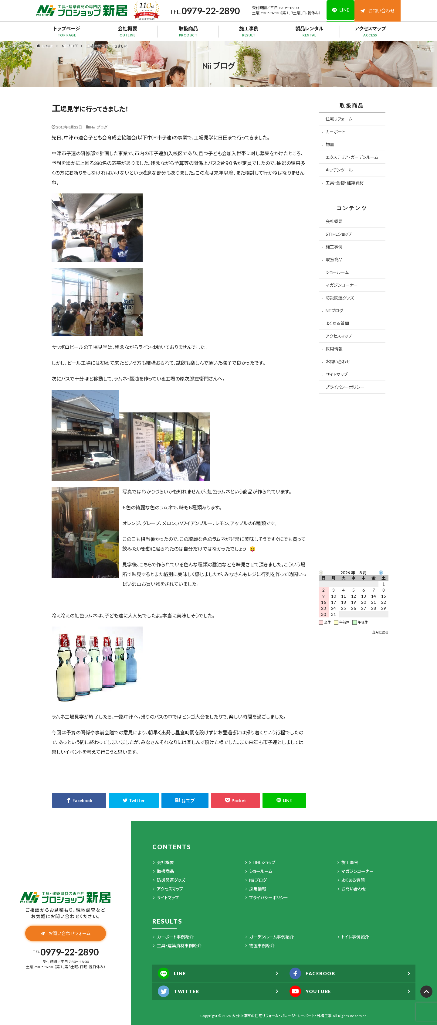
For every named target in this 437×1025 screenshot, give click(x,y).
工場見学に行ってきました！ (107, 46)
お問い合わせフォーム (66, 934)
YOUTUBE (312, 991)
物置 (330, 144)
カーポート (335, 131)
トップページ (67, 31)
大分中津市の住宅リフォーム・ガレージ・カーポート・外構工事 (282, 1015)
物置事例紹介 (262, 945)
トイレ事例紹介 (355, 936)
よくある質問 (337, 323)
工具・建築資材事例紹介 (179, 945)
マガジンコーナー (342, 285)
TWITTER (179, 991)
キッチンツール (339, 170)
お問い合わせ (378, 10)
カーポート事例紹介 (175, 936)
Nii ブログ (69, 46)
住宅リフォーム (339, 118)
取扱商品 (188, 31)
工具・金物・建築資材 (345, 182)
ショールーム (337, 272)
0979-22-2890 (209, 10)
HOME (47, 46)
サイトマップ (337, 374)
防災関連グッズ (340, 297)
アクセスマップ (370, 31)
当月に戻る (380, 632)
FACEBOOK (313, 973)
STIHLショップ (339, 234)
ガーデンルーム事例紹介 (271, 936)
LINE (172, 973)
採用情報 (334, 348)
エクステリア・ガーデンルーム (352, 157)
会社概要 (127, 31)
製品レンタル (309, 31)
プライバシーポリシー (345, 387)
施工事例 (249, 31)
